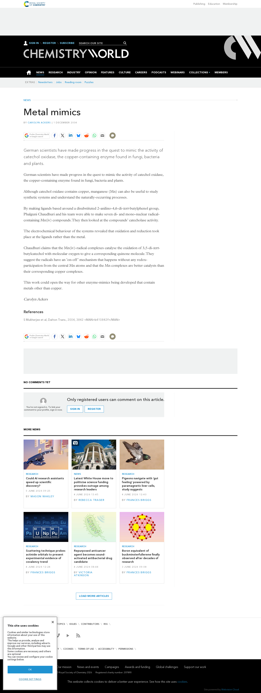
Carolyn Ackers (39, 122)
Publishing (199, 3)
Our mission (64, 667)
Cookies (68, 648)
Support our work (195, 667)
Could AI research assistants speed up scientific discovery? (45, 482)
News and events (88, 667)
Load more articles (94, 596)
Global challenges (167, 667)
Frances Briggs (139, 500)
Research (32, 474)
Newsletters (45, 82)
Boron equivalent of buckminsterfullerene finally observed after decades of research (141, 556)
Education (214, 3)
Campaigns (112, 667)
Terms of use (86, 648)
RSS (106, 624)
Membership (230, 3)
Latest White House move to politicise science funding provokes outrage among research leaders (93, 484)
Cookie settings (30, 679)
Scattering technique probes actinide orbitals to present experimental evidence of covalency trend (45, 556)
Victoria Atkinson (83, 574)
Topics (61, 624)
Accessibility (106, 648)
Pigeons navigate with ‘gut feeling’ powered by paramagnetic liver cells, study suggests (140, 484)
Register (49, 43)
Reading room (73, 82)
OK (30, 669)
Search (125, 43)
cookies (182, 681)
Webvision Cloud (230, 689)
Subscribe (67, 43)
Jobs (59, 82)
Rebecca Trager (91, 500)
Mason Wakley (42, 496)
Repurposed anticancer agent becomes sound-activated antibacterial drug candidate (93, 556)
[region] (30, 653)
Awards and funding (137, 667)
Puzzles (89, 82)
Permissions (126, 648)
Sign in (75, 409)
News (27, 100)
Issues (73, 624)
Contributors (90, 624)
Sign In (34, 43)
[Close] (53, 622)
